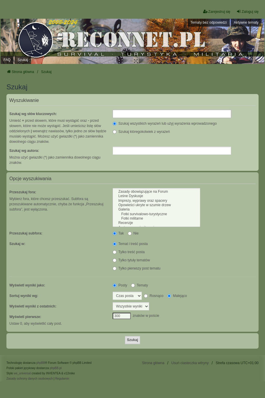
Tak (118, 233)
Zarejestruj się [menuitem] (216, 11)
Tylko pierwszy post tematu (136, 268)
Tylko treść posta (128, 252)
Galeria (156, 209)
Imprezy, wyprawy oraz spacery (156, 201)
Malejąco (177, 296)
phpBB (40, 362)
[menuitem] (29, 378)
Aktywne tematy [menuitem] (246, 22)
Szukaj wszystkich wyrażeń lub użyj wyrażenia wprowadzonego (165, 123)
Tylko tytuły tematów (131, 260)
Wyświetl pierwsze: (25, 317)
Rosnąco (153, 296)
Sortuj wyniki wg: (23, 296)
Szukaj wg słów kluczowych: (33, 114)
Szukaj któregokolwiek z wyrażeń (141, 132)
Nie (133, 233)
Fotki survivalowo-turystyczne (156, 214)
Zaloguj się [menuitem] (247, 11)
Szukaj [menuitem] (23, 60)
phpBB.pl (56, 368)
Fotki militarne (156, 218)
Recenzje (156, 223)
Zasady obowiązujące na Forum (156, 192)
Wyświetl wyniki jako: (27, 285)
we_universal (22, 373)
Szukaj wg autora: (24, 151)
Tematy (139, 285)
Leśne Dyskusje (156, 196)
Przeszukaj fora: (22, 192)
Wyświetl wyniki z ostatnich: (32, 306)
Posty (120, 285)
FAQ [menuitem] (7, 60)
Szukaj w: (17, 244)
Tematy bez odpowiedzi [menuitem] (209, 22)
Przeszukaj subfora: (25, 233)
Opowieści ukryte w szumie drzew (156, 205)
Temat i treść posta (130, 244)
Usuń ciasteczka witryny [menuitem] (190, 363)
